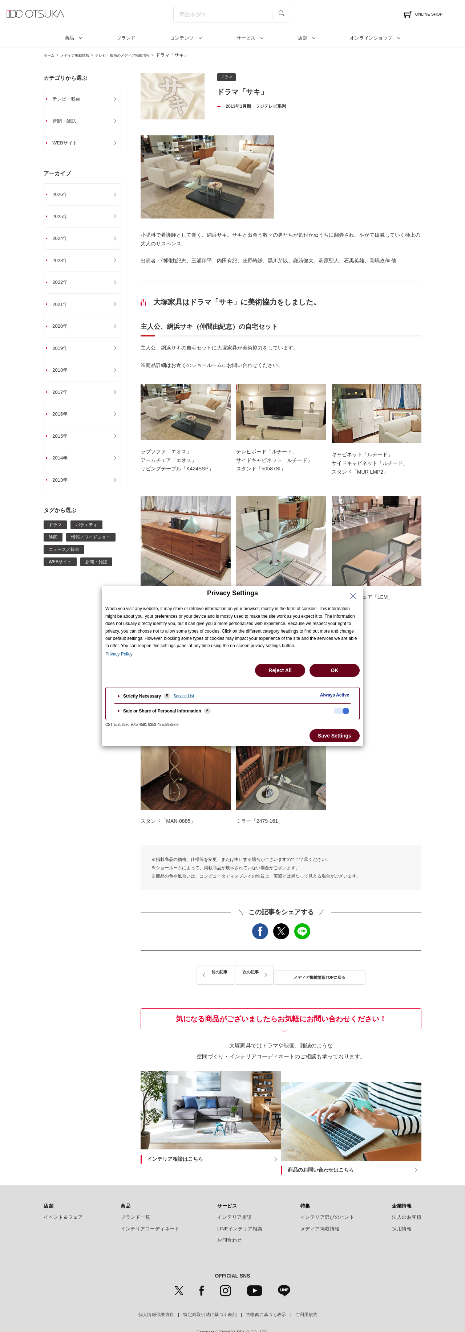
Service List (183, 696)
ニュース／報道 (64, 558)
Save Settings (334, 736)
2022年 (64, 286)
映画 (53, 546)
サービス (245, 38)
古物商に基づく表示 (266, 1295)
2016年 (64, 421)
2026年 (64, 196)
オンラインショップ (371, 38)
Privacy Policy (119, 654)
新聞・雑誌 (68, 121)
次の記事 (356, 972)
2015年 (64, 444)
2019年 (64, 354)
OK (335, 670)
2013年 (64, 489)
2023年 (64, 264)
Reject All (279, 670)
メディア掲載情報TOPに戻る (281, 972)
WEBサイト (69, 144)
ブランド (126, 38)
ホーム (51, 55)
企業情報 (402, 1186)
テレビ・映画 (71, 99)
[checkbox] (341, 711)
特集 (305, 1186)
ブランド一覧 (135, 1198)
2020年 (64, 331)
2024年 (64, 241)
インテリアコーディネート (150, 1209)
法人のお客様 (406, 1198)
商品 (69, 38)
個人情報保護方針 (156, 1295)
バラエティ (86, 533)
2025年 (64, 219)
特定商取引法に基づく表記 (210, 1295)
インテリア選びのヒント (327, 1198)
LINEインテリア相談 (240, 1209)
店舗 (302, 38)
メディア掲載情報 (83, 55)
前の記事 (206, 972)
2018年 (64, 376)
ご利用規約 (306, 1295)
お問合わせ (229, 1220)
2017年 (64, 399)
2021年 (64, 309)
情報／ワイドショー (90, 546)
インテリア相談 (234, 1198)
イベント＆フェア (63, 1198)
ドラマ (55, 533)
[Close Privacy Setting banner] (353, 596)
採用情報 (402, 1209)
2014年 (64, 466)
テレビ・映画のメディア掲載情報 (143, 55)
